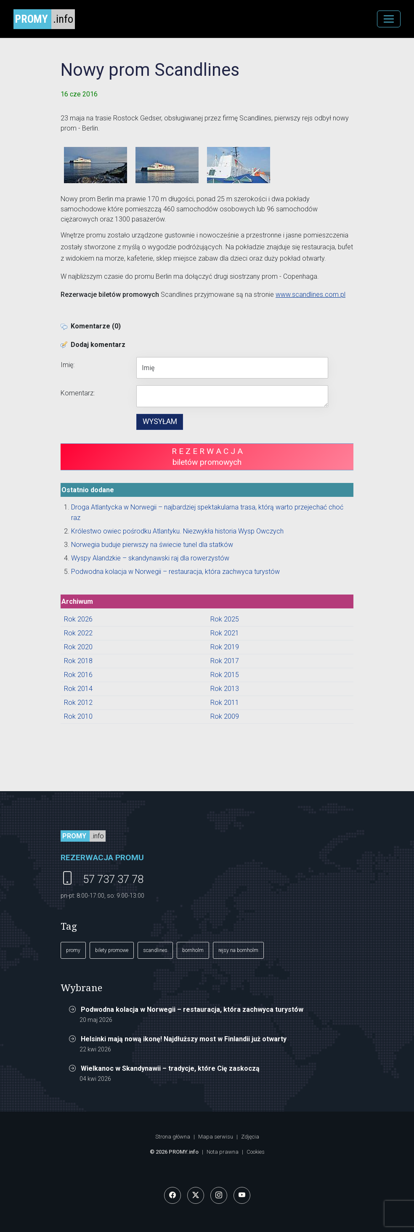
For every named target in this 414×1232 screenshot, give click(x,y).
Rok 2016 (78, 675)
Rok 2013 (224, 689)
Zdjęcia (250, 1136)
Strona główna (172, 1136)
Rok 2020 (78, 647)
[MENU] (389, 19)
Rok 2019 (224, 647)
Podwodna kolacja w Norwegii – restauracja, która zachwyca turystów (175, 572)
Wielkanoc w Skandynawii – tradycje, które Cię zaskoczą (170, 1068)
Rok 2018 (78, 661)
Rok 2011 (224, 703)
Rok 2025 (224, 619)
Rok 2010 (78, 716)
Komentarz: (78, 393)
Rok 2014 (78, 689)
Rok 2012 (78, 703)
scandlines (155, 950)
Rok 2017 (224, 661)
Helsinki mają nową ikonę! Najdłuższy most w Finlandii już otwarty (184, 1039)
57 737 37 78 (113, 879)
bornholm (193, 950)
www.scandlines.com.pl (310, 295)
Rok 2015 (224, 675)
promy (73, 950)
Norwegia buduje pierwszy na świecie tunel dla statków (152, 545)
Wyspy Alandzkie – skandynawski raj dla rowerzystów (150, 558)
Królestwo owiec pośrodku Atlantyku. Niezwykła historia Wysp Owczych (177, 531)
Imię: (67, 365)
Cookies (256, 1152)
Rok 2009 (224, 716)
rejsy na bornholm (238, 950)
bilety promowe (111, 950)
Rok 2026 (78, 619)
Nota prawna (223, 1152)
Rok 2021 (224, 633)
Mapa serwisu (215, 1136)
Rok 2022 (78, 633)
